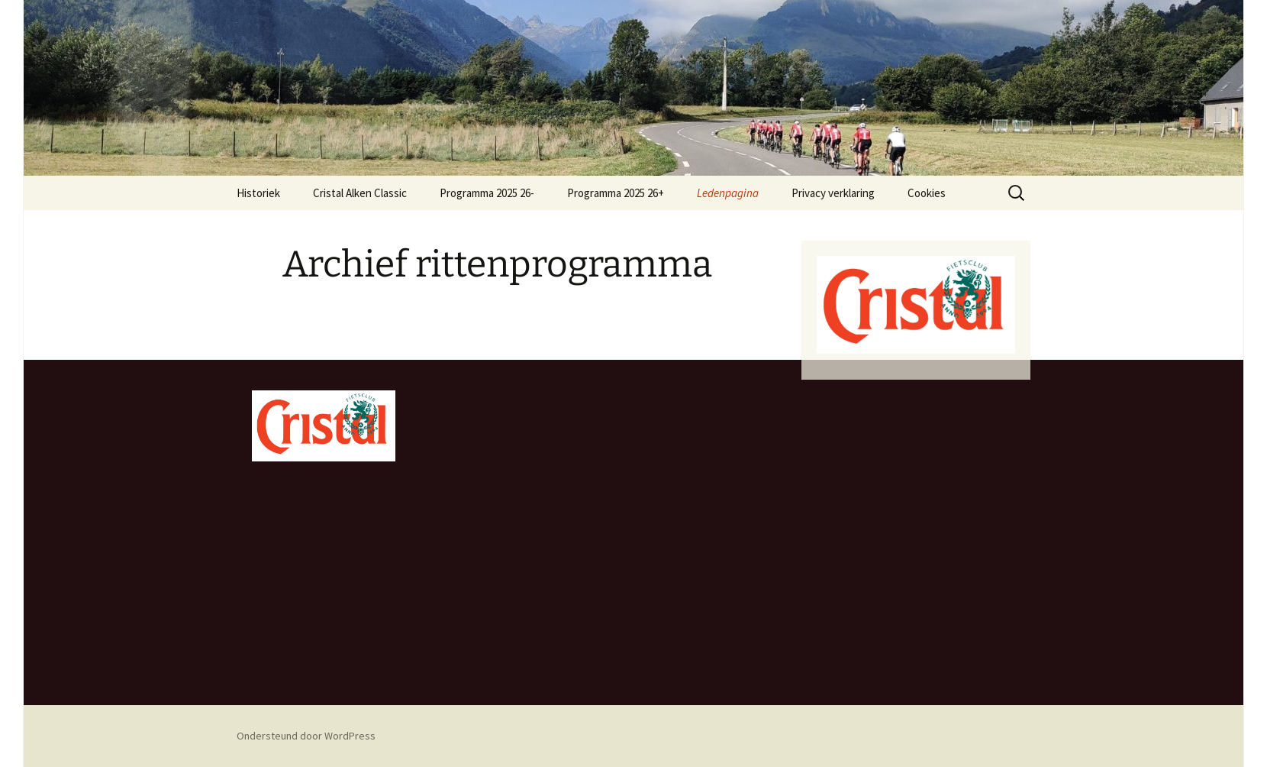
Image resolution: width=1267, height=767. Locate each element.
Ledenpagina (728, 193)
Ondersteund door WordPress (306, 736)
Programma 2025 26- (487, 193)
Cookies (927, 193)
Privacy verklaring (833, 193)
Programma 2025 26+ (615, 193)
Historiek (258, 193)
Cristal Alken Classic (360, 193)
